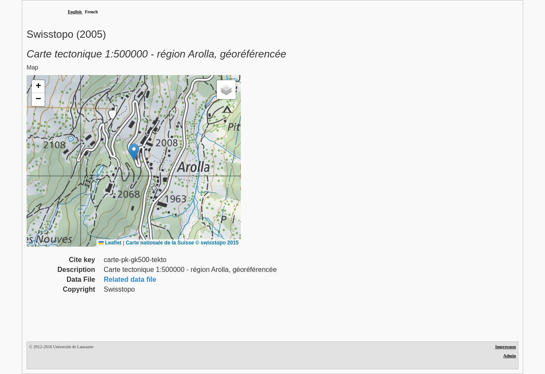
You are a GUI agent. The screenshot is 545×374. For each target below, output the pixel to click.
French (91, 11)
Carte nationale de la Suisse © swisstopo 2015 (182, 243)
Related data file (130, 279)
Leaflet (110, 243)
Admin (509, 355)
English (74, 11)
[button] (134, 152)
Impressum (505, 346)
